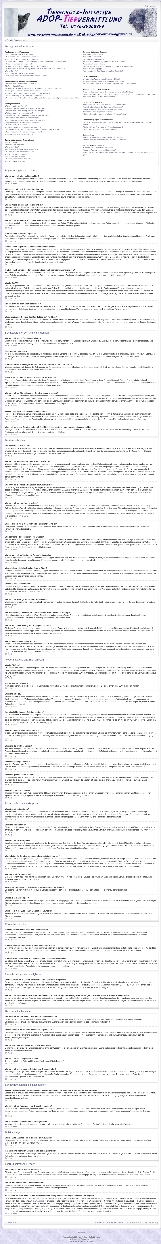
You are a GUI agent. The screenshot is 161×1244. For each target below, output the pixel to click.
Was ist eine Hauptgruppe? (93, 69)
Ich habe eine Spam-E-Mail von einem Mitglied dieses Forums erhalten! (109, 84)
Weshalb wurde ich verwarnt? (16, 125)
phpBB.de (138, 1175)
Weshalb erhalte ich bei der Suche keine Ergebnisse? (103, 107)
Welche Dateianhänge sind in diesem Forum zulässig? (103, 137)
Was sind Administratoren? (93, 54)
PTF (91, 1239)
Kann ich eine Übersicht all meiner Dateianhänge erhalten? (105, 140)
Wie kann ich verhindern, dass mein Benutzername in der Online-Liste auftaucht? (35, 61)
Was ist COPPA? (11, 71)
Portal (9, 40)
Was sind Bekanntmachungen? (16, 154)
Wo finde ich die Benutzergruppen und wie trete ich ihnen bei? (106, 61)
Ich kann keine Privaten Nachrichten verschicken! (101, 79)
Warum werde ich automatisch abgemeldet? (21, 59)
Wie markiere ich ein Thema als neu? (19, 134)
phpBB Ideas (124, 1185)
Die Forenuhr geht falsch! (14, 86)
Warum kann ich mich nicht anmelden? (19, 54)
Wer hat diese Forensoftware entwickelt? (98, 148)
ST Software (83, 1239)
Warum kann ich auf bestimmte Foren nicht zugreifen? (25, 120)
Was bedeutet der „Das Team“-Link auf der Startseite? (103, 71)
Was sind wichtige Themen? (15, 156)
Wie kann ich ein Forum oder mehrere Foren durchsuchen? (105, 105)
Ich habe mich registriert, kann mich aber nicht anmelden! (26, 66)
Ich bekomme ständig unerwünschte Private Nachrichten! (104, 81)
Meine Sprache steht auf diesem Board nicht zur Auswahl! (26, 91)
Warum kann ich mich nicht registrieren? (20, 73)
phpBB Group (63, 1172)
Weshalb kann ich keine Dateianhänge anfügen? (23, 122)
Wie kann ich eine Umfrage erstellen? (19, 113)
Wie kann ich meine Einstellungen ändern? (21, 84)
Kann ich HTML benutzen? (15, 145)
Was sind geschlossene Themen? (17, 159)
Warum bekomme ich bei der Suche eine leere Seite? (103, 109)
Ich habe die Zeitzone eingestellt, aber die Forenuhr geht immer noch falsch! (33, 88)
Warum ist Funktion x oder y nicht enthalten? (99, 150)
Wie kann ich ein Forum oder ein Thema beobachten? (103, 127)
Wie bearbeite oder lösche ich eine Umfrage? (22, 118)
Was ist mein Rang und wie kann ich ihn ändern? (23, 95)
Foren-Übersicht (20, 40)
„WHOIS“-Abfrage (36, 1201)
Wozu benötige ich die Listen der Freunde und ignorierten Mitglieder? (108, 92)
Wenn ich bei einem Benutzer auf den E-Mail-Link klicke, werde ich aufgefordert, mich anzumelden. (42, 98)
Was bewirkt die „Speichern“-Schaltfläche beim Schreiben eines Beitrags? (32, 129)
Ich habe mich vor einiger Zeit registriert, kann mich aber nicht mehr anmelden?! (35, 69)
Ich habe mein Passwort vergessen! (18, 64)
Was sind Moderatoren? (92, 57)
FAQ (147, 6)
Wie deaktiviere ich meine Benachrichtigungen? (100, 129)
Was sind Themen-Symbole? (16, 161)
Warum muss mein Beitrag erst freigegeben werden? (24, 132)
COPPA (139, 249)
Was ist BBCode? (11, 142)
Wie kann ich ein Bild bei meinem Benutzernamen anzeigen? (28, 93)
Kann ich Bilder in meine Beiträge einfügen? (21, 149)
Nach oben (12, 183)
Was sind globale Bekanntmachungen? (19, 152)
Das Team (97, 1222)
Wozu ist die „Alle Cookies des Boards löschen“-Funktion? (26, 76)
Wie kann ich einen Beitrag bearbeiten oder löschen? (25, 108)
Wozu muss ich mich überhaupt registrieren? (21, 57)
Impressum (81, 1233)
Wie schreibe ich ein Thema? (16, 106)
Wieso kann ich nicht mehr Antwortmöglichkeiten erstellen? (27, 115)
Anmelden (154, 6)
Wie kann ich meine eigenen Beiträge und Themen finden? (105, 114)
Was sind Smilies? (12, 147)
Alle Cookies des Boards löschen (113, 1222)
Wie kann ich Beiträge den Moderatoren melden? (23, 127)
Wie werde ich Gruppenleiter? (94, 64)
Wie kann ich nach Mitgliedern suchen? (97, 112)
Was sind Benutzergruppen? (93, 59)
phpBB (73, 1237)
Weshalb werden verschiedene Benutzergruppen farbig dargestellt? (108, 66)
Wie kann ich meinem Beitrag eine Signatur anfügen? (25, 111)
